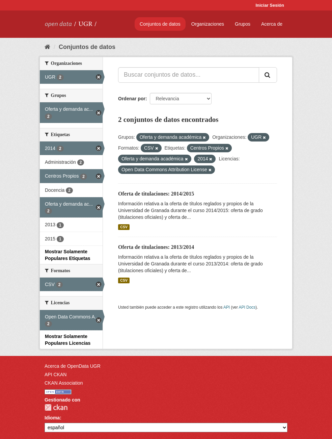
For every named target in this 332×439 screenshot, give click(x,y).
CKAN (56, 407)
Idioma (52, 417)
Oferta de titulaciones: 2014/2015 (156, 194)
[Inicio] (47, 47)
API (226, 307)
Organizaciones (207, 24)
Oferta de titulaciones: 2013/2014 (156, 247)
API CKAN (55, 374)
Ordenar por (131, 98)
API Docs (247, 307)
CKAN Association (64, 383)
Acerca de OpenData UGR (73, 366)
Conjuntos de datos (160, 24)
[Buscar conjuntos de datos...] (188, 75)
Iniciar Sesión (269, 5)
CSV (124, 227)
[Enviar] (268, 75)
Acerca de (271, 24)
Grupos (242, 24)
